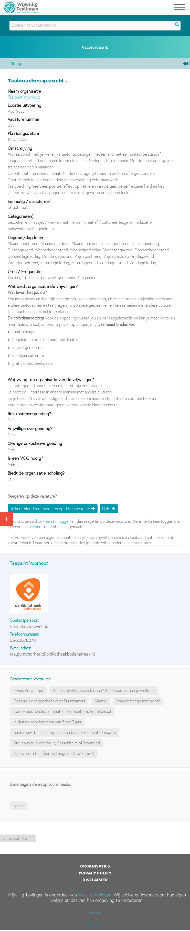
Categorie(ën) (20, 216)
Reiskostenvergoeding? (29, 413)
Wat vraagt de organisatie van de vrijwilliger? (51, 379)
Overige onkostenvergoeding (35, 443)
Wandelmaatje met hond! (138, 700)
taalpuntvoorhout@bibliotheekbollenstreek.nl (52, 654)
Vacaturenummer (23, 119)
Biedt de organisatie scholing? (36, 473)
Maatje (101, 700)
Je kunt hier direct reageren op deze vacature (49, 508)
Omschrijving (20, 148)
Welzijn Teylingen (94, 895)
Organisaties (95, 866)
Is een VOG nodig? (25, 458)
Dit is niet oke (15, 838)
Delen (19, 805)
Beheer (95, 923)
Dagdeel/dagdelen (25, 237)
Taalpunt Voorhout (24, 97)
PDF (105, 508)
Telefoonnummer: (24, 634)
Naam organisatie (24, 91)
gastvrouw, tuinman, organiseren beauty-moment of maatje (65, 732)
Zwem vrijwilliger (28, 690)
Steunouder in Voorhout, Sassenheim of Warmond (57, 742)
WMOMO (95, 913)
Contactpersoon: (24, 620)
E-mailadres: (20, 647)
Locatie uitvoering (24, 105)
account (36, 526)
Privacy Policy (95, 873)
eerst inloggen (58, 521)
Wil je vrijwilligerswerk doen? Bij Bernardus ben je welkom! (104, 690)
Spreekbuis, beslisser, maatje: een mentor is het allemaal (62, 711)
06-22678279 (23, 640)
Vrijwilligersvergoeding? (30, 428)
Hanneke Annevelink (29, 626)
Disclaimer (95, 880)
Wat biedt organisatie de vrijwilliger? (43, 286)
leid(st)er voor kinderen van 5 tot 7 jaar (47, 721)
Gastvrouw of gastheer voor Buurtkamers (49, 700)
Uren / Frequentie (24, 271)
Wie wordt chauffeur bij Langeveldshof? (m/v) (54, 753)
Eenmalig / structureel (29, 201)
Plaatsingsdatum (23, 133)
